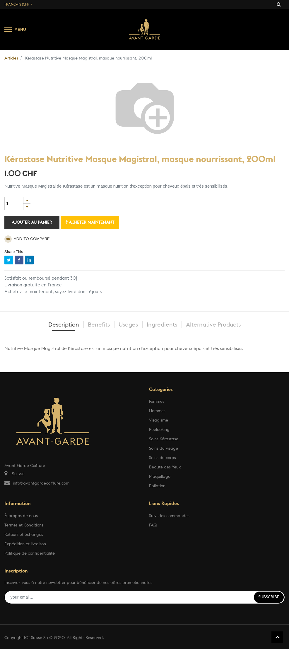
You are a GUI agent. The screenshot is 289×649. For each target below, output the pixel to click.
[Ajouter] (26, 200)
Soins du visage (163, 448)
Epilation (157, 486)
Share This (13, 251)
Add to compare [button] (26, 239)
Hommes (157, 411)
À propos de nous (21, 516)
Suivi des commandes (169, 516)
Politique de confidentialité (29, 553)
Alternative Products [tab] (213, 325)
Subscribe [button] (268, 597)
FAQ (153, 525)
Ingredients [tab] (162, 325)
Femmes (156, 402)
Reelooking (159, 430)
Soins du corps (162, 458)
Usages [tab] (128, 325)
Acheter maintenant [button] (90, 222)
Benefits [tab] (99, 325)
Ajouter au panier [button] (32, 222)
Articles (11, 58)
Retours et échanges (23, 535)
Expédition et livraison (25, 544)
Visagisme (158, 420)
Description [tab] (63, 325)
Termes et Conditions (23, 525)
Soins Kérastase (163, 439)
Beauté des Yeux (165, 467)
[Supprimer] (26, 207)
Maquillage (159, 477)
